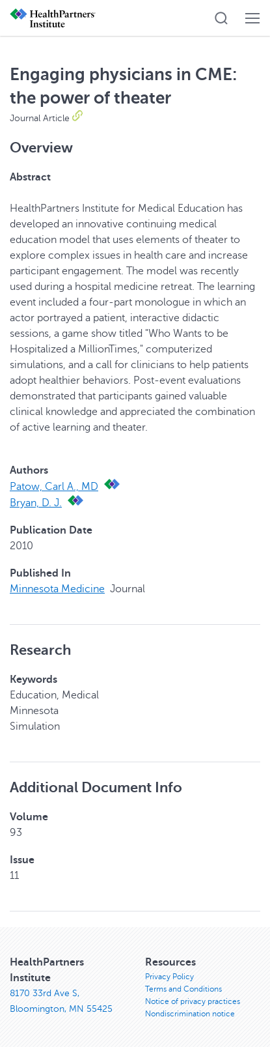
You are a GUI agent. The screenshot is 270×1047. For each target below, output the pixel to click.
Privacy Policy (169, 976)
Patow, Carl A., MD (54, 487)
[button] (221, 18)
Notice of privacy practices (192, 1001)
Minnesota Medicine (57, 589)
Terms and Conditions (183, 989)
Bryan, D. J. (36, 503)
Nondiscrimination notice (190, 1013)
